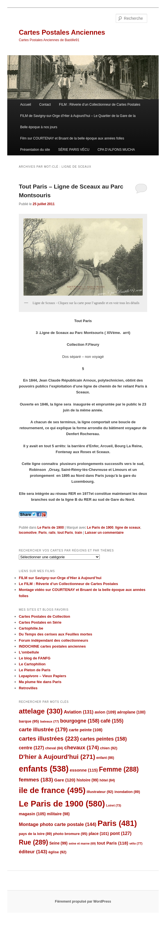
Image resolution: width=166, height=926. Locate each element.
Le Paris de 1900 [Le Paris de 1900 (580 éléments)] (62, 803)
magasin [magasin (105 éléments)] (32, 814)
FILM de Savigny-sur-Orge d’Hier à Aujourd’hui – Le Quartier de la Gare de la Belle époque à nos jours (78, 121)
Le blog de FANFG (35, 658)
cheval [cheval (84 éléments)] (54, 748)
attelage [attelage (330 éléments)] (41, 711)
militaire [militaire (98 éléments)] (58, 814)
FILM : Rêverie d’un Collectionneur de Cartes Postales (99, 105)
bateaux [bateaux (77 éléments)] (49, 721)
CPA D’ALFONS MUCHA (116, 150)
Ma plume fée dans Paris (40, 682)
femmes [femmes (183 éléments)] (36, 780)
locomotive (28, 533)
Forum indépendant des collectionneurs (53, 640)
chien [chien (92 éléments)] (108, 748)
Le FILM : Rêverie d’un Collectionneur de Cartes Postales (68, 584)
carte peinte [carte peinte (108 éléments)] (86, 730)
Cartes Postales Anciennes (62, 32)
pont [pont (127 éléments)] (120, 833)
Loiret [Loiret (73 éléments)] (113, 805)
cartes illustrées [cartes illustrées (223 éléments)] (49, 738)
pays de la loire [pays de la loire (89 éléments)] (35, 834)
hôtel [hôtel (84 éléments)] (107, 780)
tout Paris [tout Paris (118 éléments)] (112, 843)
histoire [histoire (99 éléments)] (87, 780)
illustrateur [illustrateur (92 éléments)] (100, 792)
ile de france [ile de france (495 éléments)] (52, 790)
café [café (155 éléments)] (112, 721)
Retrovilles (28, 688)
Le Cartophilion (32, 664)
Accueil (25, 105)
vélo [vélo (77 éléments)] (135, 843)
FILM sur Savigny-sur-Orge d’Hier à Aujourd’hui (60, 578)
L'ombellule (29, 652)
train (78, 533)
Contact (45, 105)
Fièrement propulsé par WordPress (83, 901)
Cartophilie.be (31, 628)
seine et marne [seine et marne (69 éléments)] (82, 843)
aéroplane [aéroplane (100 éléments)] (131, 712)
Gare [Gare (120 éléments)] (64, 779)
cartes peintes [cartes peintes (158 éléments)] (103, 739)
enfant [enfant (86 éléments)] (105, 758)
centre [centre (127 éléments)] (31, 747)
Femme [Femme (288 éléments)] (119, 769)
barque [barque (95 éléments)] (29, 721)
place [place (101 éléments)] (98, 833)
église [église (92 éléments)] (57, 852)
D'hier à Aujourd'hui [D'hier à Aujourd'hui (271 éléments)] (57, 756)
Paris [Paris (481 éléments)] (117, 823)
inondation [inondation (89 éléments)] (127, 792)
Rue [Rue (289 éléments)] (33, 842)
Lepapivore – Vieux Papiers (42, 676)
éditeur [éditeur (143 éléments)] (33, 851)
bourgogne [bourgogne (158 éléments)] (79, 721)
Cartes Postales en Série (40, 622)
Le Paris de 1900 (50, 528)
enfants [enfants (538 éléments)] (44, 768)
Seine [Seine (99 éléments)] (58, 843)
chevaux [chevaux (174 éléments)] (81, 747)
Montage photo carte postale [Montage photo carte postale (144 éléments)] (57, 824)
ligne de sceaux (127, 528)
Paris (42, 533)
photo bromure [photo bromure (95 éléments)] (70, 834)
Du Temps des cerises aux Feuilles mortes (55, 634)
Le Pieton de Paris (35, 670)
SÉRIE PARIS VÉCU (73, 150)
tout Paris (65, 533)
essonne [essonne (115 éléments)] (84, 770)
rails (52, 533)
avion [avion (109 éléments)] (105, 712)
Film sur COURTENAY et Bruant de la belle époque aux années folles (72, 138)
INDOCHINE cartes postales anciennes (52, 646)
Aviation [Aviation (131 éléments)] (79, 711)
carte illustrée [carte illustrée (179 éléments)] (43, 729)
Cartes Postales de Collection (44, 616)
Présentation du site (35, 150)
